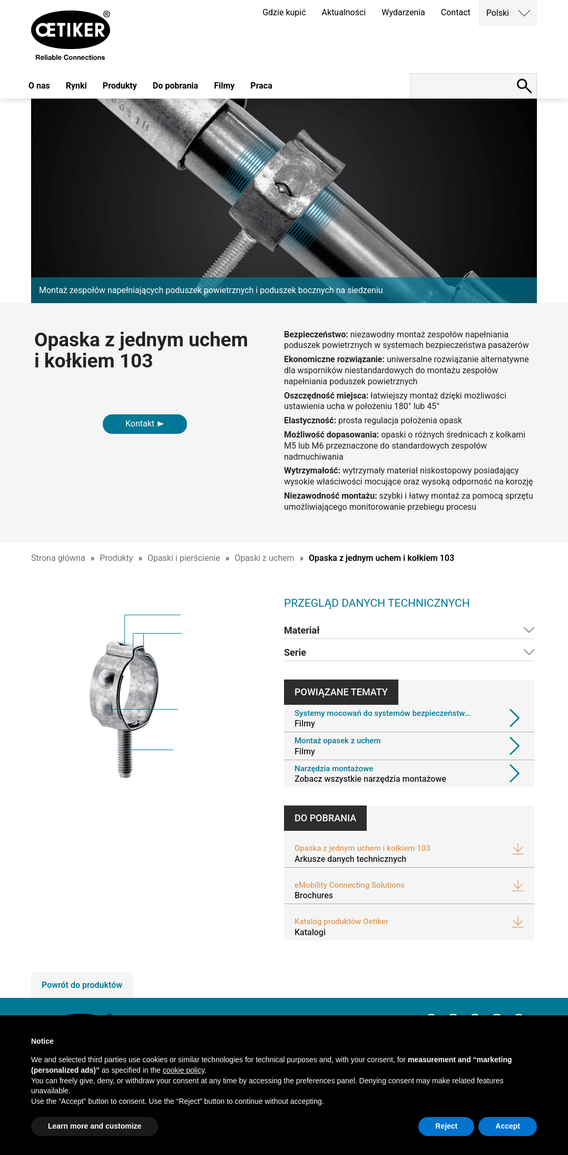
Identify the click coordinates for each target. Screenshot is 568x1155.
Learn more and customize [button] (94, 1126)
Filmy (224, 86)
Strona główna (58, 558)
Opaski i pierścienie (184, 558)
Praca (261, 86)
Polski (497, 13)
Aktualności (344, 12)
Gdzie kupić (284, 12)
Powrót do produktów (82, 985)
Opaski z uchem (264, 558)
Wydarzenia (403, 12)
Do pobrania (175, 86)
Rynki (76, 86)
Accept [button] (507, 1126)
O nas (39, 86)
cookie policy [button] (183, 1070)
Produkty (120, 86)
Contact (456, 12)
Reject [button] (446, 1126)
